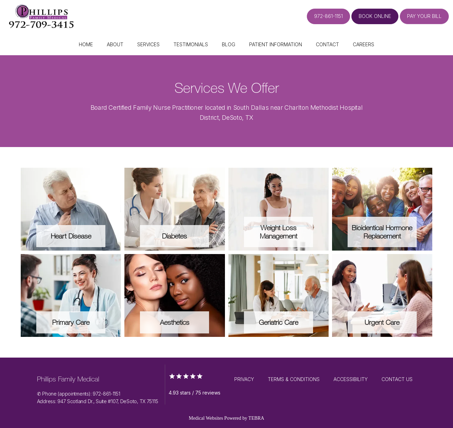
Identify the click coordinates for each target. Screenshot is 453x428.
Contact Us (397, 379)
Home (86, 44)
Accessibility (350, 379)
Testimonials (190, 44)
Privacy (244, 379)
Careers (363, 44)
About (115, 44)
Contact (327, 44)
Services (148, 44)
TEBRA (256, 418)
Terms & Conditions (294, 379)
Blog (228, 44)
